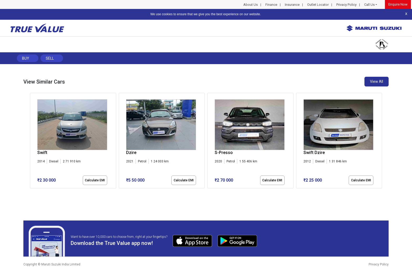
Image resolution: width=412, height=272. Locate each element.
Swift (42, 152)
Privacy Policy (346, 5)
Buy (25, 58)
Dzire (131, 152)
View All (376, 81)
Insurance (292, 5)
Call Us (369, 5)
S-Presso (224, 152)
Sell (50, 58)
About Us (250, 5)
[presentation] (32, 141)
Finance (271, 5)
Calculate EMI (95, 180)
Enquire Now (398, 4)
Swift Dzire (314, 152)
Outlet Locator (318, 5)
